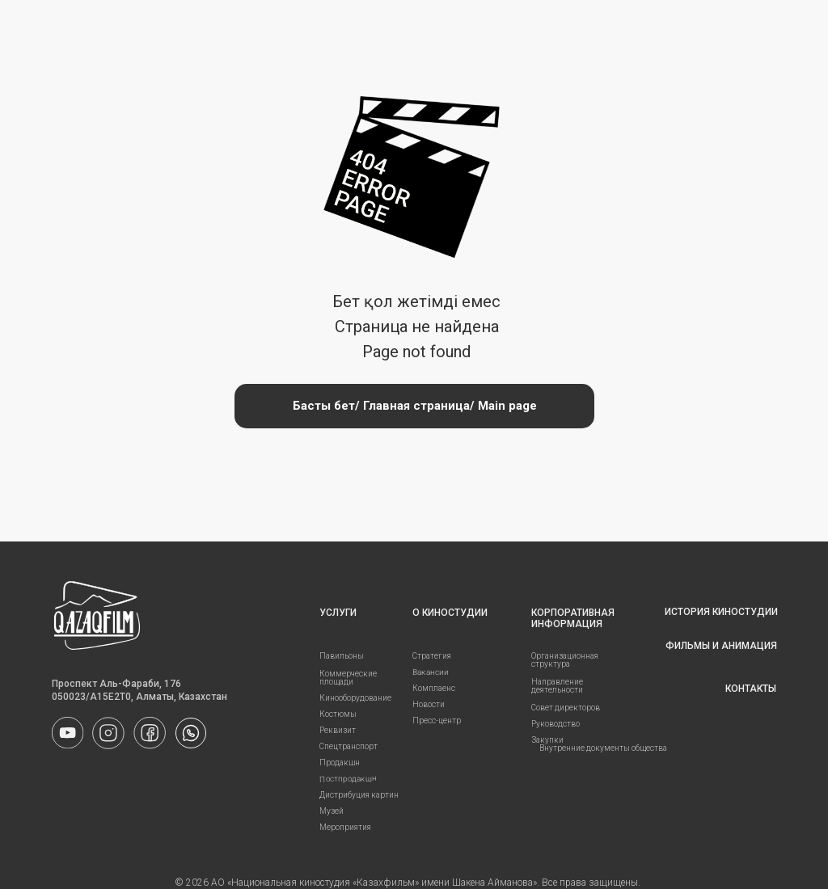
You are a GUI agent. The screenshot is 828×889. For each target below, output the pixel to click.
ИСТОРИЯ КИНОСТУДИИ (721, 611)
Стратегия (431, 655)
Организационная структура (564, 659)
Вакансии (430, 672)
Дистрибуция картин (359, 794)
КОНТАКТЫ (750, 688)
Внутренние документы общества (603, 748)
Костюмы (338, 714)
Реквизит (337, 730)
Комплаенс (433, 688)
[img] (191, 733)
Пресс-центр (436, 720)
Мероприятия (345, 827)
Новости (428, 704)
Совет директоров (565, 707)
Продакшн (339, 762)
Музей (331, 811)
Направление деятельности (557, 685)
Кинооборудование (355, 697)
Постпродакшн (348, 778)
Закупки (547, 739)
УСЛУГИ (338, 612)
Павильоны (341, 655)
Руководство (555, 723)
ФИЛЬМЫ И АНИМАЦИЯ (721, 645)
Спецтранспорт (348, 746)
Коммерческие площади (348, 677)
